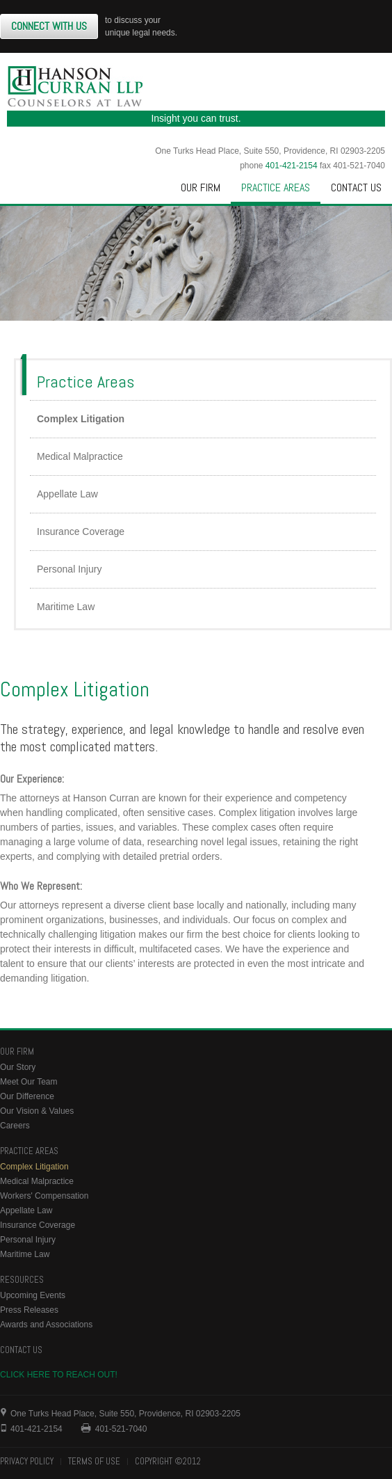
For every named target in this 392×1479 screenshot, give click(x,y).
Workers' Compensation (44, 1196)
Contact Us (356, 187)
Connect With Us (49, 26)
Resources (22, 1280)
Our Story (17, 1067)
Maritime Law (66, 606)
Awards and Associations (46, 1324)
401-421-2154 (292, 165)
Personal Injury (69, 569)
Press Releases (29, 1310)
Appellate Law (67, 493)
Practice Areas (275, 187)
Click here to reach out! (58, 1375)
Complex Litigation (80, 418)
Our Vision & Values (37, 1111)
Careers (15, 1125)
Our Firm (200, 187)
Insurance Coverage (80, 531)
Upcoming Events (32, 1295)
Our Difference (27, 1096)
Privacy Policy (27, 1461)
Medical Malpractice (80, 456)
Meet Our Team (28, 1082)
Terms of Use (94, 1461)
